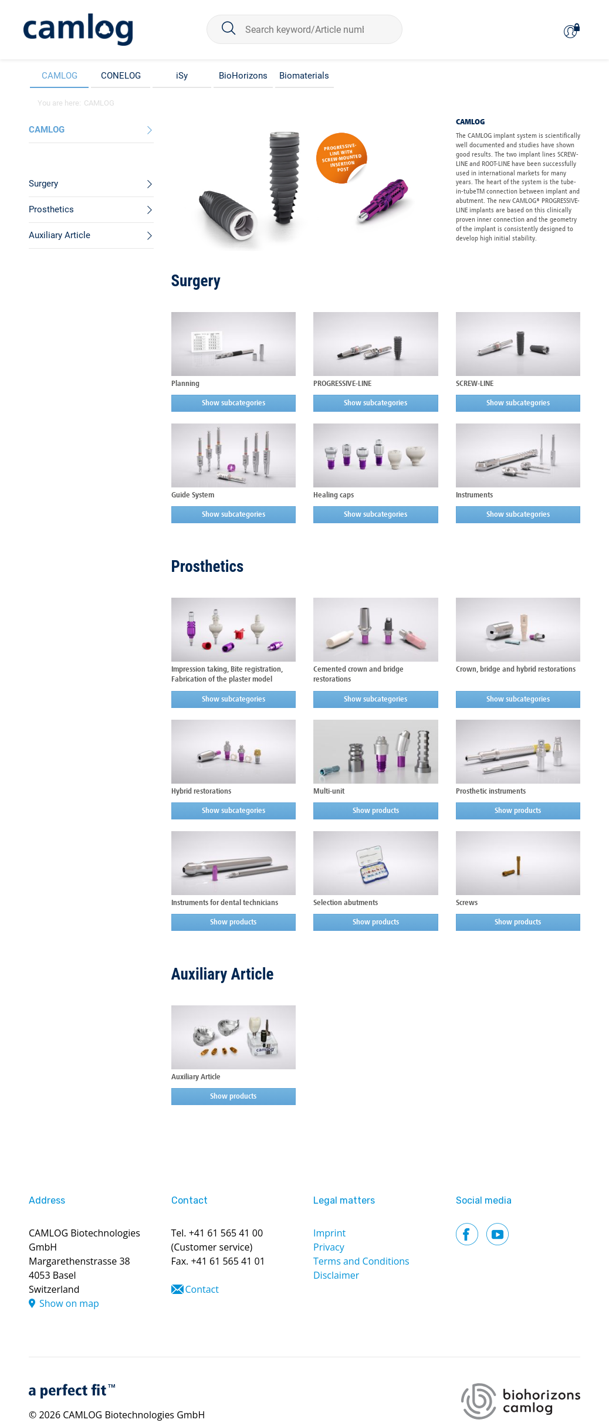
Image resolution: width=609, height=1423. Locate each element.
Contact (202, 1289)
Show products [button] (376, 811)
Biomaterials (304, 75)
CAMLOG (59, 75)
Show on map (69, 1303)
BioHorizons (243, 75)
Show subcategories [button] (233, 403)
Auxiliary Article (222, 974)
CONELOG (121, 75)
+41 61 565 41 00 (226, 1233)
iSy (182, 75)
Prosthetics (207, 566)
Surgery (196, 281)
